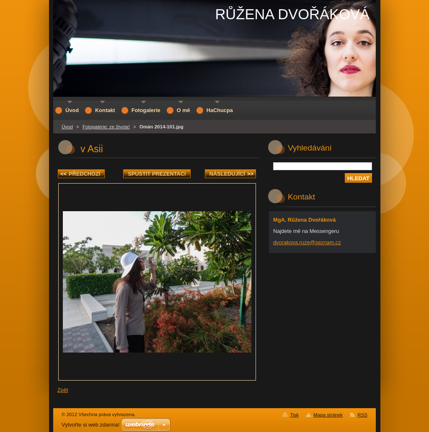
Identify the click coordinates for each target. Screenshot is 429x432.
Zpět (62, 390)
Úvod (67, 126)
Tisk (294, 414)
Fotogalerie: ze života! (106, 126)
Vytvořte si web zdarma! (90, 425)
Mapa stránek (328, 414)
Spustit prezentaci (157, 174)
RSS (362, 414)
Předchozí (80, 174)
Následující (231, 174)
